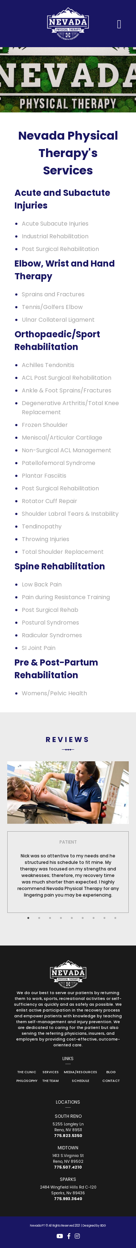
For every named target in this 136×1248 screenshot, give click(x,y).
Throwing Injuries (45, 539)
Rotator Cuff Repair (49, 501)
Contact (111, 1080)
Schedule (80, 1080)
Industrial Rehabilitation (55, 236)
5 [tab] (71, 918)
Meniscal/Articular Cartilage (62, 437)
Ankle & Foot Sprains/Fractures (66, 390)
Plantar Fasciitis (44, 475)
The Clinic (26, 1072)
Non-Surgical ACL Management (66, 450)
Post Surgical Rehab (50, 610)
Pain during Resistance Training (66, 597)
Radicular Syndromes (52, 635)
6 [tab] (82, 918)
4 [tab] (61, 918)
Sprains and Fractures (53, 294)
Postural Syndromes (50, 622)
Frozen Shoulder (45, 425)
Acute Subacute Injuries (55, 223)
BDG (103, 1226)
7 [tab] (93, 918)
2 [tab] (39, 918)
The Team (50, 1080)
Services (50, 1072)
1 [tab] (28, 918)
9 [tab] (115, 918)
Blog (111, 1072)
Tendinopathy (42, 526)
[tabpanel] (68, 868)
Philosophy (26, 1080)
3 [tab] (50, 918)
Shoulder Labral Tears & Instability (70, 514)
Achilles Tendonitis (48, 365)
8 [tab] (104, 918)
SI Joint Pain (38, 648)
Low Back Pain (42, 584)
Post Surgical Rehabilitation (60, 249)
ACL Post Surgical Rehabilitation (66, 378)
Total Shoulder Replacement (63, 552)
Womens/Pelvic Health (54, 693)
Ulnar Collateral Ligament (58, 320)
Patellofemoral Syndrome (58, 463)
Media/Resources (80, 1072)
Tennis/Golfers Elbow (52, 307)
